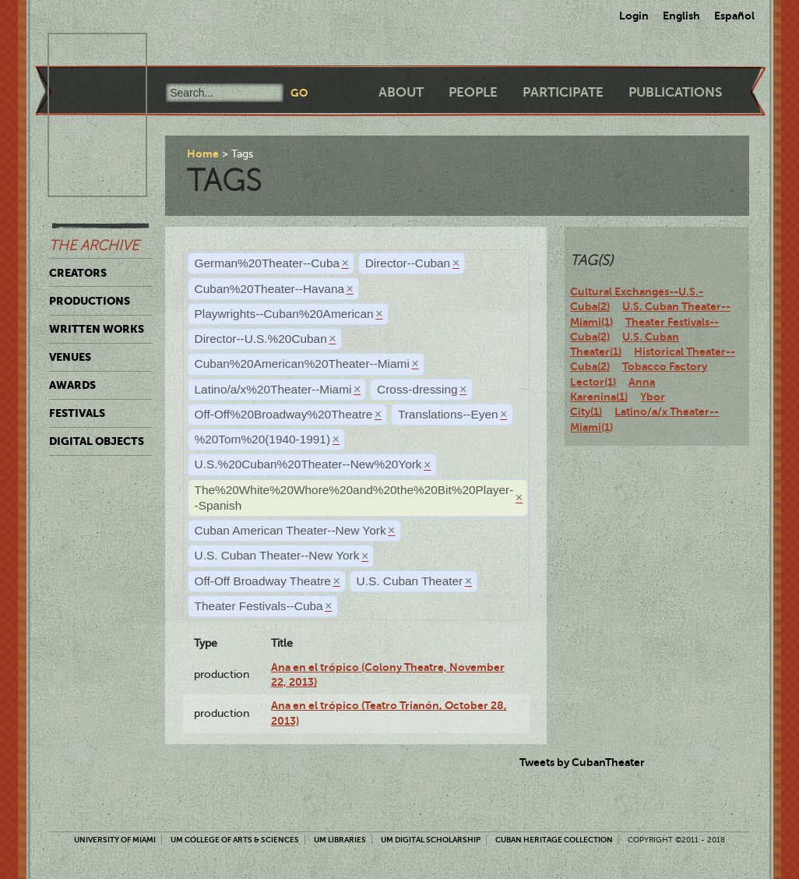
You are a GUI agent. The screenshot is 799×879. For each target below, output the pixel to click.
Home (203, 153)
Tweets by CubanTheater (582, 762)
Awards (72, 385)
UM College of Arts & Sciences (235, 839)
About (401, 92)
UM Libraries (340, 839)
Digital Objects (96, 441)
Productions (89, 301)
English (681, 15)
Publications (675, 92)
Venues (70, 357)
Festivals (77, 413)
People (473, 92)
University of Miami (115, 839)
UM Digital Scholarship (430, 839)
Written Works (96, 329)
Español (734, 15)
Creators (78, 273)
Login (634, 15)
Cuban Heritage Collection (554, 839)
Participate (563, 92)
